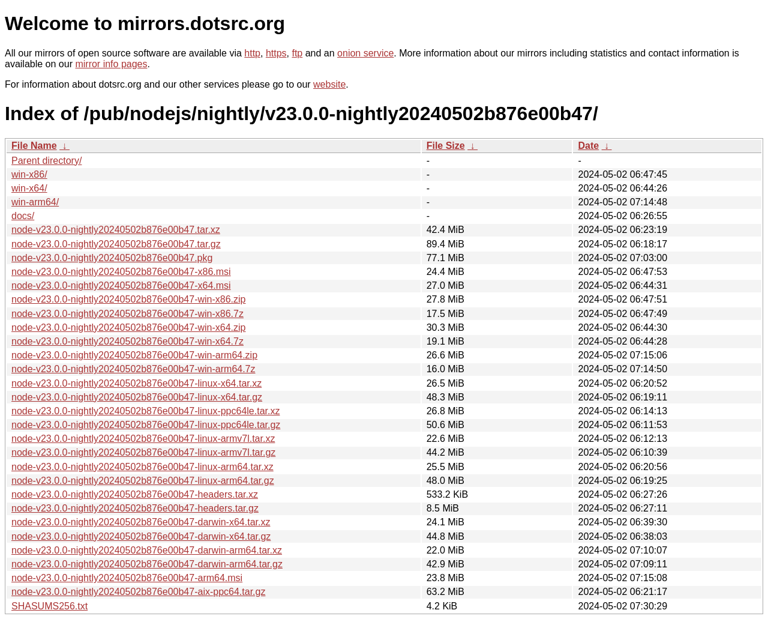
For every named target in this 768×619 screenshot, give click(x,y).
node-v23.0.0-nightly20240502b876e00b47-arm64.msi (126, 578)
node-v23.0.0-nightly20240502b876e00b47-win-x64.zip (128, 327)
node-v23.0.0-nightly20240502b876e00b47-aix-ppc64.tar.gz (138, 592)
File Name (34, 145)
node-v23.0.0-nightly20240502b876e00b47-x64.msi (121, 285)
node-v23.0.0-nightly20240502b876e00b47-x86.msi (121, 272)
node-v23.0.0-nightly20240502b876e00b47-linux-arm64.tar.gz (142, 481)
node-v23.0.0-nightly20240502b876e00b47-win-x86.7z (127, 314)
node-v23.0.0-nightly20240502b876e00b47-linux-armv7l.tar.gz (143, 452)
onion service (365, 53)
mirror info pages (111, 64)
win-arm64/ (35, 202)
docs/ (22, 216)
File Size (446, 145)
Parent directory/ (46, 161)
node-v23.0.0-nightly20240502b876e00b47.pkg (111, 258)
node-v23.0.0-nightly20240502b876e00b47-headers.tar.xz (134, 494)
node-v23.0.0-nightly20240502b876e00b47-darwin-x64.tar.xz (140, 522)
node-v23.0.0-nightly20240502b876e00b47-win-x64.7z (127, 341)
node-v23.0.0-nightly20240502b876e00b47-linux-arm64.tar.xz (142, 467)
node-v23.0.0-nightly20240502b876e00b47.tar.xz (115, 230)
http (252, 53)
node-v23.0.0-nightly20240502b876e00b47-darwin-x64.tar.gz (141, 536)
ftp (297, 53)
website (329, 84)
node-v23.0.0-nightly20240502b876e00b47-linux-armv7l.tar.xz (143, 438)
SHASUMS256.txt (49, 606)
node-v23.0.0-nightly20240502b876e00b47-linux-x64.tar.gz (136, 397)
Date (588, 145)
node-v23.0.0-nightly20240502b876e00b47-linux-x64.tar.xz (136, 383)
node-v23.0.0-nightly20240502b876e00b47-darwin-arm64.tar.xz (146, 550)
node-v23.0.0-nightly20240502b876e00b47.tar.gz (116, 244)
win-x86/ (29, 174)
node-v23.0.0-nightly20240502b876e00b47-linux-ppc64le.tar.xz (145, 411)
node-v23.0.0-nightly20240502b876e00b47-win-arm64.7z (133, 369)
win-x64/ (29, 188)
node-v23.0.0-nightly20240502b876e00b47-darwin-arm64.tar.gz (147, 564)
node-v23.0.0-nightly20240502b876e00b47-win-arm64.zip (134, 355)
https (276, 53)
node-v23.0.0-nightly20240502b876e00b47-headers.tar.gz (135, 508)
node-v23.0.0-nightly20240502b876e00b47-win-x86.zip (128, 299)
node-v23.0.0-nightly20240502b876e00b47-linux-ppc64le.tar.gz (145, 425)
